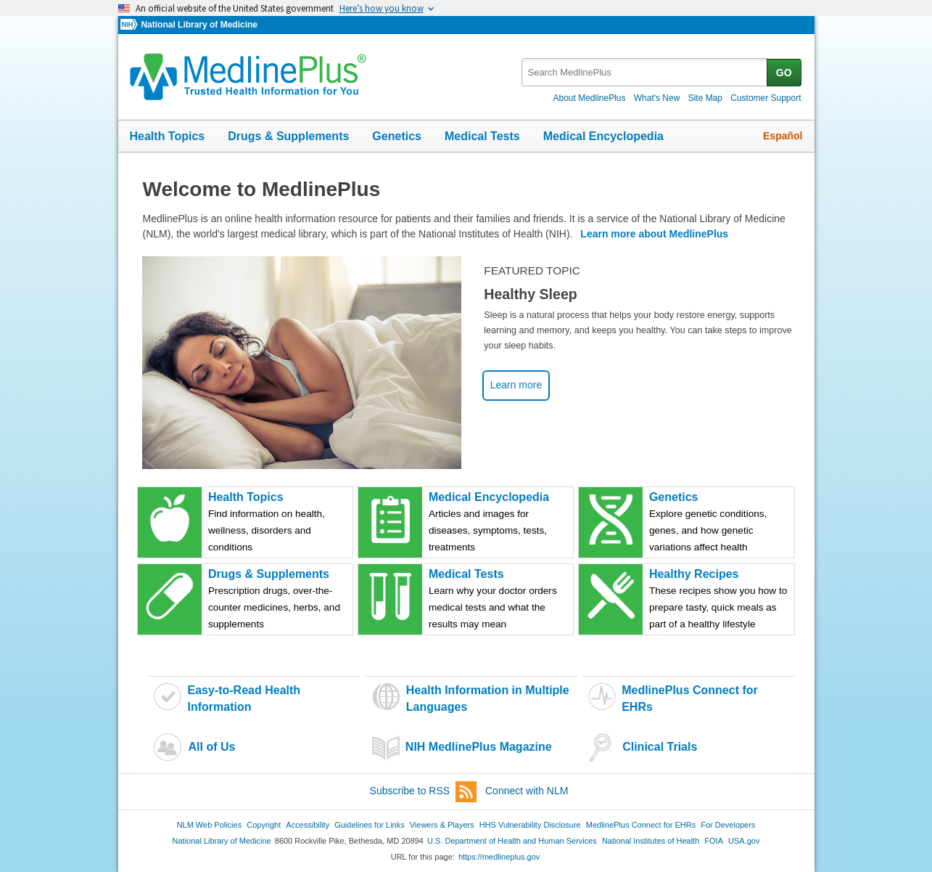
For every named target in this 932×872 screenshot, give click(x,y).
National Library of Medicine (199, 25)
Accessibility (307, 824)
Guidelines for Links (369, 824)
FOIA (713, 840)
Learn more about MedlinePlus (654, 234)
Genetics (396, 136)
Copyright (264, 824)
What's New (657, 98)
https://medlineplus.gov (499, 856)
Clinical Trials (659, 747)
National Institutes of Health (650, 840)
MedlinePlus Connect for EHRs (641, 824)
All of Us (211, 747)
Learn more (516, 385)
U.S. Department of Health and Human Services (512, 840)
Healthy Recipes (720, 600)
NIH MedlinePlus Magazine (478, 747)
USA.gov (743, 840)
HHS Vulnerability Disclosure (530, 824)
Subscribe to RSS (423, 791)
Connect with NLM (526, 790)
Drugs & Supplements (288, 136)
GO (784, 72)
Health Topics (167, 136)
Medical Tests (482, 136)
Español (782, 136)
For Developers (728, 824)
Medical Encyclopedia (603, 136)
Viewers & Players (442, 824)
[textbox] (645, 72)
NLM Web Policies (209, 824)
